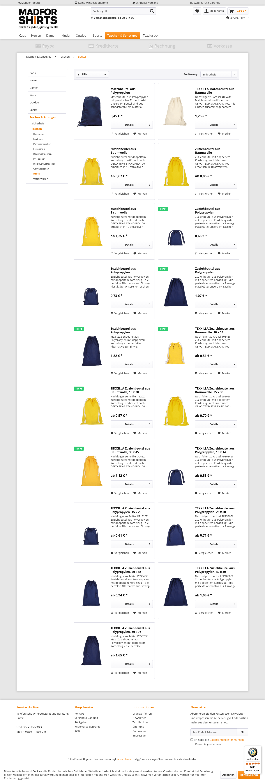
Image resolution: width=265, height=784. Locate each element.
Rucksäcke (38, 133)
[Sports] (97, 35)
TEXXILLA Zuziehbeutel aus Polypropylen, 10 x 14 (215, 450)
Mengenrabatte (29, 2)
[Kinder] (66, 35)
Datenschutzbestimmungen (227, 739)
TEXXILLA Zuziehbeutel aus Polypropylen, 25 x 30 (215, 510)
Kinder (34, 95)
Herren (34, 80)
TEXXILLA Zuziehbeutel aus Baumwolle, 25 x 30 (215, 390)
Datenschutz (140, 731)
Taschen (36, 129)
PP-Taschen (39, 158)
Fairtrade (38, 138)
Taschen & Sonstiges (43, 117)
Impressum (139, 735)
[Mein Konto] (214, 11)
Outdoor (35, 102)
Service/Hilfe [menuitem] (236, 18)
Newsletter (139, 718)
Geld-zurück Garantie (205, 2)
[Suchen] (152, 11)
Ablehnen (228, 774)
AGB (77, 731)
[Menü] (259, 748)
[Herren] (36, 35)
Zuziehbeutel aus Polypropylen (207, 210)
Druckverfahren (142, 713)
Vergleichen (120, 133)
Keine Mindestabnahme (91, 2)
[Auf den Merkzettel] (140, 133)
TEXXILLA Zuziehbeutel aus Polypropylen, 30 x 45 (130, 570)
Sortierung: (191, 74)
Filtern (84, 74)
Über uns (138, 726)
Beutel (36, 173)
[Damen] (51, 35)
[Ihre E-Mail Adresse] (213, 732)
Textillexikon (140, 722)
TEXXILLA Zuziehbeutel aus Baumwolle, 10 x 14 (215, 330)
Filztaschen (39, 148)
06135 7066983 (29, 727)
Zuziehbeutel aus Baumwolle (123, 150)
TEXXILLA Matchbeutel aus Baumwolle (214, 90)
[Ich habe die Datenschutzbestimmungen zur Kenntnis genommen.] (191, 739)
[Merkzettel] (197, 11)
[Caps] (23, 35)
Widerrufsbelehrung (87, 726)
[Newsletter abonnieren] (242, 732)
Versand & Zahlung (86, 718)
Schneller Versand (145, 2)
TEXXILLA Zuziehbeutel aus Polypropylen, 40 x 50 (215, 570)
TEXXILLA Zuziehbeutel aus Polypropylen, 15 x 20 (130, 510)
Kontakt (79, 713)
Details (137, 124)
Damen (34, 87)
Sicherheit (37, 123)
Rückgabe (80, 722)
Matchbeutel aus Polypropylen (123, 90)
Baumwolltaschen (42, 153)
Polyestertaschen (42, 143)
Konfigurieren (249, 774)
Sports (34, 110)
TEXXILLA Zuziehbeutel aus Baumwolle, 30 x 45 (130, 450)
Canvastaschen (41, 168)
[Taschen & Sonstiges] (122, 35)
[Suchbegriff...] (123, 11)
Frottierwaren (39, 179)
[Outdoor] (81, 35)
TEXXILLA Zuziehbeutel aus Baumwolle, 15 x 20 (130, 390)
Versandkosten (124, 759)
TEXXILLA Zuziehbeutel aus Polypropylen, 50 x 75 (130, 630)
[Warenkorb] (237, 11)
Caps (33, 73)
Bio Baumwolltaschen (44, 163)
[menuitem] (123, 11)
